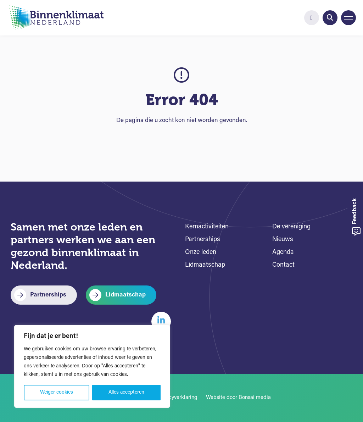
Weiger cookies (56, 392)
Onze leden (200, 252)
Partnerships (48, 295)
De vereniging (291, 226)
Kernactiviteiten (207, 226)
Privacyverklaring (177, 397)
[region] (92, 366)
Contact (283, 265)
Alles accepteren (126, 392)
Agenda (283, 252)
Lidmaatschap (125, 295)
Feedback (356, 217)
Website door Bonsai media (238, 397)
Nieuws (282, 239)
